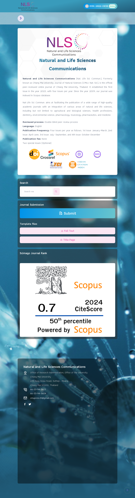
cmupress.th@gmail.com (42, 398)
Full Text (67, 231)
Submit (67, 213)
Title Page (67, 240)
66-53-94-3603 (38, 389)
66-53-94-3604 (38, 393)
